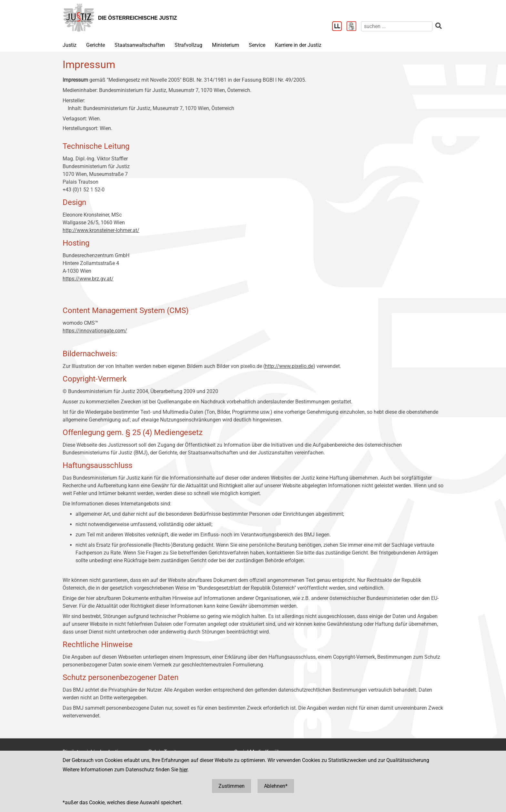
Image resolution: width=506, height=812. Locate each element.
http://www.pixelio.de (289, 366)
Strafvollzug (188, 45)
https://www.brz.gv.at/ (88, 279)
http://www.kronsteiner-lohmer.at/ (101, 230)
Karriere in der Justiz (298, 45)
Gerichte (95, 45)
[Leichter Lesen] (339, 26)
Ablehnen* (276, 786)
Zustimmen (231, 786)
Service (257, 45)
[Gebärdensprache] (354, 26)
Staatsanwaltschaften (140, 45)
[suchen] (396, 26)
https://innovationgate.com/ (95, 331)
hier (183, 769)
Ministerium (225, 45)
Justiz (69, 45)
